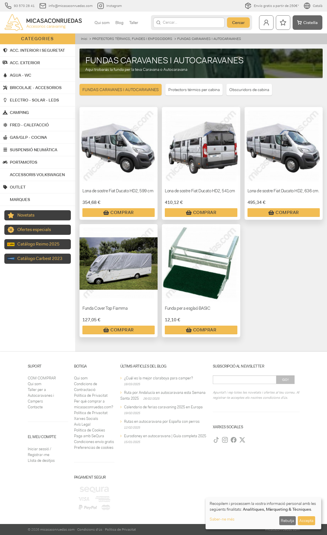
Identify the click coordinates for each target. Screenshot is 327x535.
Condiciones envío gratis (94, 441)
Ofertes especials (34, 230)
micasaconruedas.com (57, 529)
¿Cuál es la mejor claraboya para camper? (158, 378)
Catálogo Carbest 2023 (39, 258)
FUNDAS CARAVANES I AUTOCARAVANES (120, 89)
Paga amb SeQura (89, 435)
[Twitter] (242, 439)
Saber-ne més (222, 519)
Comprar (118, 212)
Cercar (238, 22)
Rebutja (287, 520)
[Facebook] (233, 439)
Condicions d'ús (89, 529)
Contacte (35, 407)
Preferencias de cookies (93, 447)
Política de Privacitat (91, 395)
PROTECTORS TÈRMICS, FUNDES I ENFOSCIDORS (132, 38)
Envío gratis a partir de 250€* (272, 5)
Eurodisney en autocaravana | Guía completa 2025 (165, 435)
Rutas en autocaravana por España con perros (161, 421)
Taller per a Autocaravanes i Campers (41, 395)
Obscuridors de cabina (249, 89)
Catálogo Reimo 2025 (38, 244)
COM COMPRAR (42, 378)
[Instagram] (224, 439)
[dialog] (263, 513)
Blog (119, 22)
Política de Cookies (89, 430)
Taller (133, 22)
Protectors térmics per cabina (194, 89)
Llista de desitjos (41, 460)
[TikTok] (216, 439)
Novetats (25, 215)
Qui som (102, 22)
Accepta (306, 520)
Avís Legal (82, 424)
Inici (84, 38)
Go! (285, 379)
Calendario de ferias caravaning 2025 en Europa (163, 407)
